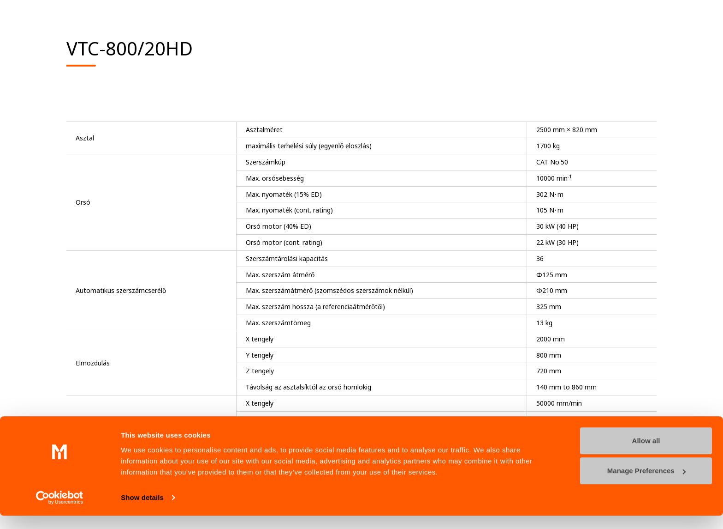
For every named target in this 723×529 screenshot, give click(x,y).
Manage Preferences (646, 484)
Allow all (646, 454)
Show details (142, 511)
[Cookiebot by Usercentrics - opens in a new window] (59, 511)
